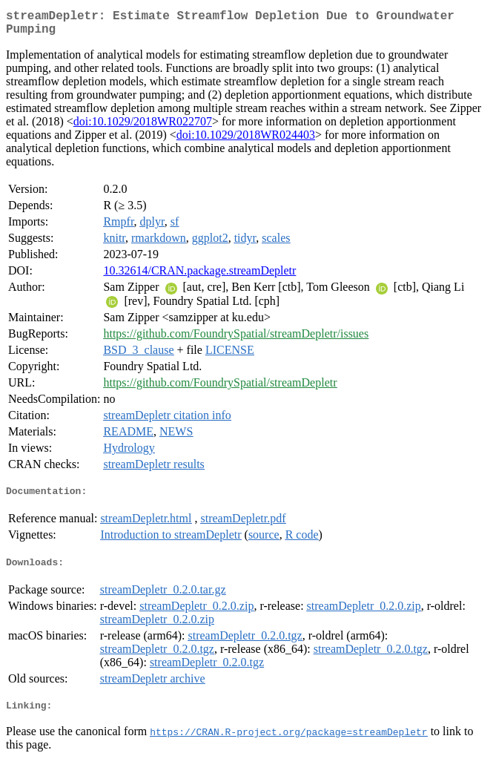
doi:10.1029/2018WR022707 (142, 127)
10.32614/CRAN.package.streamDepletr (199, 276)
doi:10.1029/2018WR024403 (245, 140)
